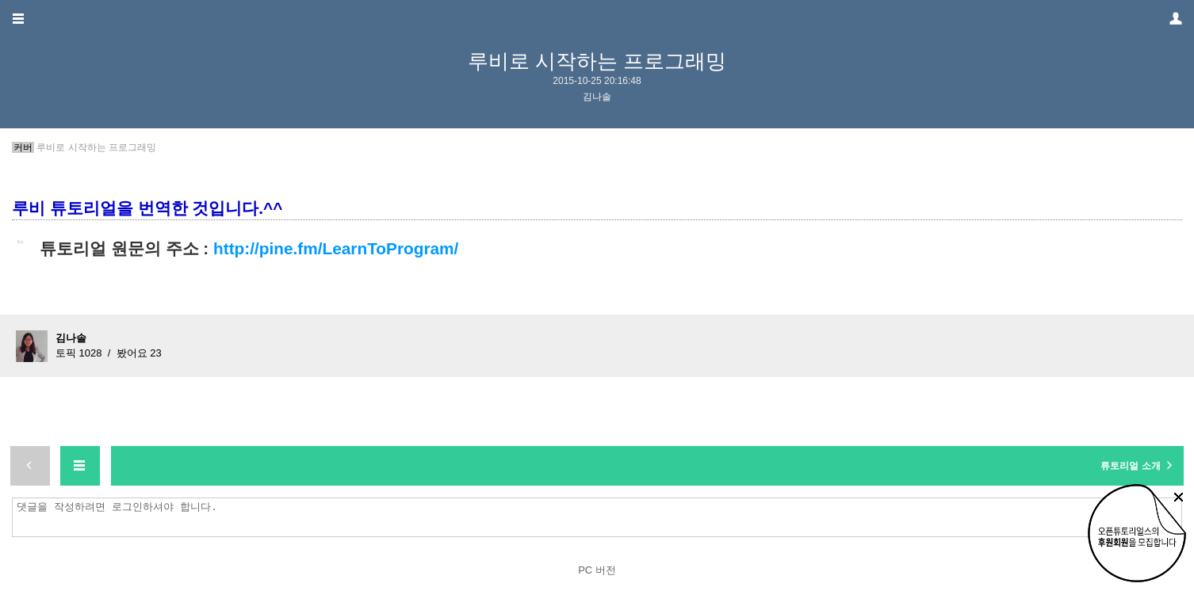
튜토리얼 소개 (1138, 465)
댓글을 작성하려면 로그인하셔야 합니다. (601, 517)
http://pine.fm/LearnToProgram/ (335, 248)
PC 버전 (597, 570)
